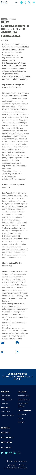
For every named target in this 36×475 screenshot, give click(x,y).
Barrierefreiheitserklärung (17, 468)
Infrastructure (6, 400)
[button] (8, 342)
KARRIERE (5, 433)
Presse (20, 418)
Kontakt (21, 422)
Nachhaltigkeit (24, 396)
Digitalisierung (23, 400)
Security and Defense (23, 405)
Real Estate (5, 396)
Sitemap (11, 465)
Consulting (5, 412)
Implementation (7, 415)
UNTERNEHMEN (24, 411)
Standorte (22, 415)
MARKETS (5, 392)
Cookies (22, 465)
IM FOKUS (22, 392)
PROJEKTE (5, 428)
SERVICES (5, 408)
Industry (4, 403)
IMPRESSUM (6, 442)
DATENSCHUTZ (7, 438)
